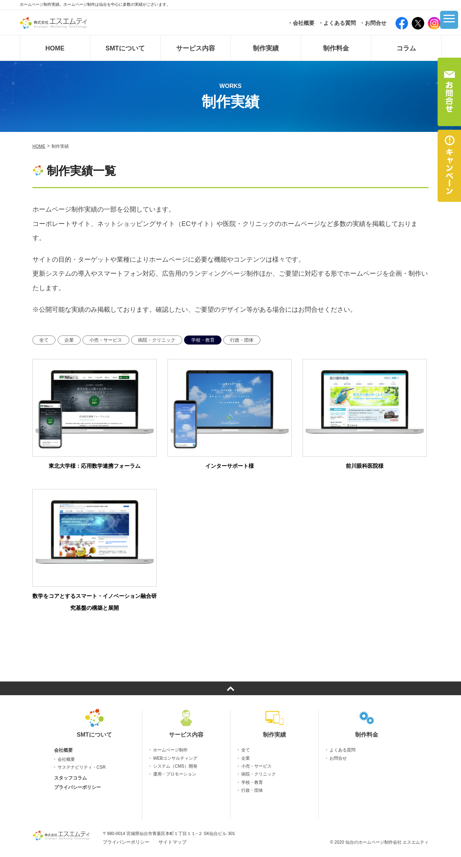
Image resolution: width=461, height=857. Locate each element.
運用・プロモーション (174, 774)
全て (44, 340)
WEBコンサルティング (175, 758)
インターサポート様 (229, 466)
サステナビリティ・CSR (82, 767)
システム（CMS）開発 (175, 766)
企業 (69, 340)
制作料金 (366, 724)
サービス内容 (186, 724)
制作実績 (274, 724)
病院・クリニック (156, 340)
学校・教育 (203, 340)
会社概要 (63, 750)
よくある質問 (342, 749)
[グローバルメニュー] (447, 23)
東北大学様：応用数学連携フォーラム (94, 466)
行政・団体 (242, 340)
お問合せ (338, 758)
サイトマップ (172, 842)
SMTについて (94, 724)
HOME (38, 146)
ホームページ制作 (170, 749)
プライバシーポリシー (77, 787)
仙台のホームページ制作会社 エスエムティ (387, 842)
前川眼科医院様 (365, 466)
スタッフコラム (70, 778)
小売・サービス (105, 340)
